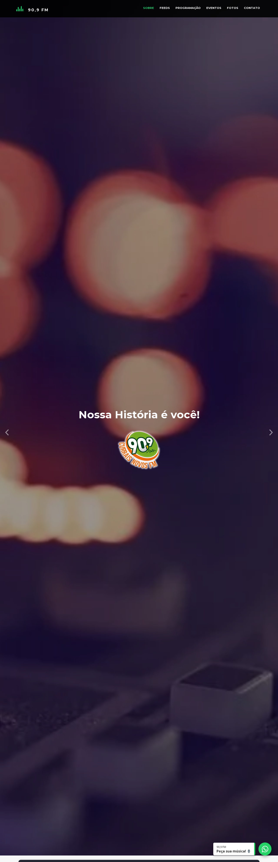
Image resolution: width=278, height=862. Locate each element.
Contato (252, 8)
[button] (7, 431)
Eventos (213, 8)
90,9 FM (38, 10)
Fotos (232, 8)
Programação (188, 8)
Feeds (165, 8)
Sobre (148, 8)
